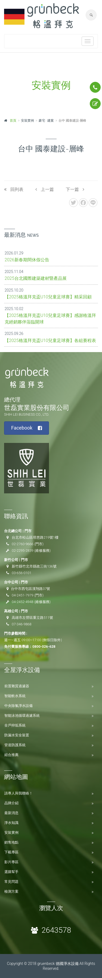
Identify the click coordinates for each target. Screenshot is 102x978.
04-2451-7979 (22, 595)
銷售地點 (11, 842)
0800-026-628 (43, 646)
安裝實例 (11, 832)
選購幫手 (11, 872)
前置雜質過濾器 (16, 686)
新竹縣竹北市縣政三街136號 (34, 566)
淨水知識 (11, 823)
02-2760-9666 (22, 544)
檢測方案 (11, 891)
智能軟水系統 (15, 696)
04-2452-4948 (22, 602)
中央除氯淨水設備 (18, 706)
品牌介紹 (11, 803)
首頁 (13, 120)
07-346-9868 (21, 624)
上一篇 (44, 189)
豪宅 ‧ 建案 (46, 120)
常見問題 (11, 882)
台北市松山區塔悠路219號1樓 (35, 537)
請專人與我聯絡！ (18, 793)
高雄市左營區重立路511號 (32, 618)
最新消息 (11, 813)
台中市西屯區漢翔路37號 (30, 589)
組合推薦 (11, 755)
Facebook (26, 428)
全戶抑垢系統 (15, 725)
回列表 (13, 189)
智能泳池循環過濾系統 (22, 715)
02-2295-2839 (22, 550)
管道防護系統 (15, 745)
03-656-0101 (21, 573)
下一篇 (75, 189)
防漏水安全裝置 (16, 735)
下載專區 (11, 852)
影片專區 (11, 862)
